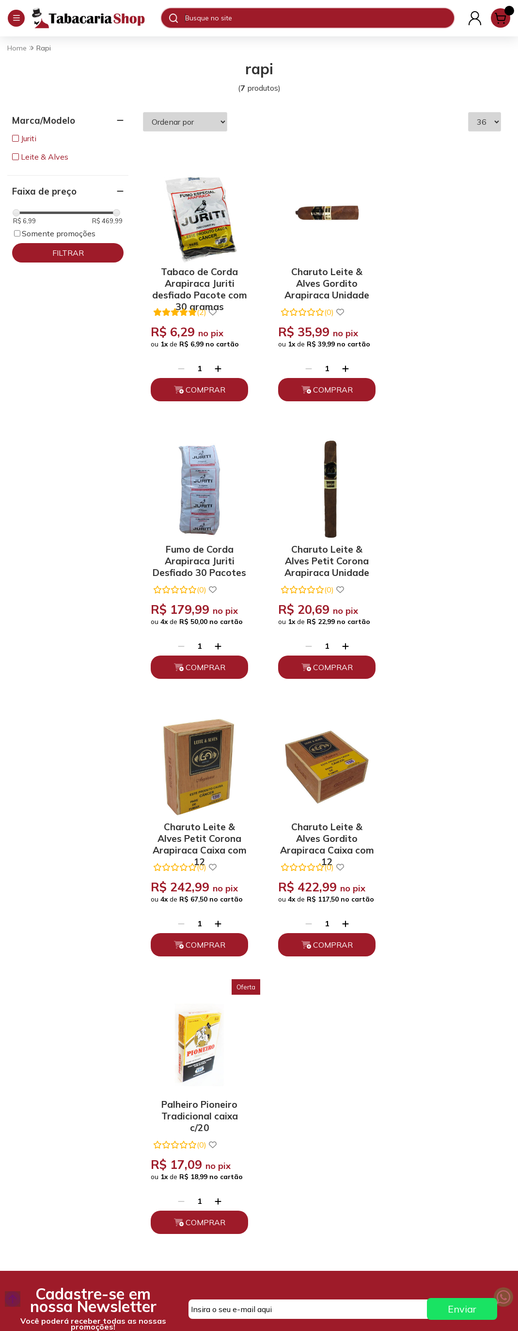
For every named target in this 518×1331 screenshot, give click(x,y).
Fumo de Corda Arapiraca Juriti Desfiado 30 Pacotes (446, 278)
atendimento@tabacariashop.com (320, 1142)
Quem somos (160, 1121)
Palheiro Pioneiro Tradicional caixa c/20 (197, 830)
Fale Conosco (289, 1164)
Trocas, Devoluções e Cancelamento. (174, 1159)
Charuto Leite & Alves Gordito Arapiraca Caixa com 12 (446, 552)
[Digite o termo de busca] (319, 18)
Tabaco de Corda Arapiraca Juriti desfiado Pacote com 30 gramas (197, 278)
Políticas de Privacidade (179, 1138)
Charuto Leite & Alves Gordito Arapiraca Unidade (322, 278)
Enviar (462, 1025)
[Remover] (179, 365)
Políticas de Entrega (172, 1181)
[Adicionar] (216, 365)
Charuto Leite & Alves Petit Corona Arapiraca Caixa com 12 (322, 552)
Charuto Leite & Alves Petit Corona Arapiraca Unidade (198, 552)
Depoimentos (161, 1198)
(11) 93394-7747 (296, 1121)
